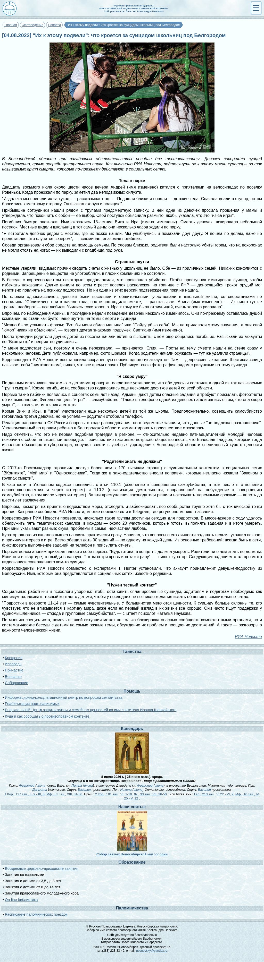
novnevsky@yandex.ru (152, 950)
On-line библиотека (21, 900)
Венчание (13, 677)
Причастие (14, 670)
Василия (84, 789)
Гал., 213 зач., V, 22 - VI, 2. (214, 794)
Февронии (26, 785)
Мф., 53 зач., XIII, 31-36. (64, 794)
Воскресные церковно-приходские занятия (41, 868)
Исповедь (13, 664)
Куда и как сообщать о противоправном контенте (47, 716)
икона (40, 785)
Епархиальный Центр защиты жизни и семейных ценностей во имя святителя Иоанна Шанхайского (90, 710)
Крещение (13, 658)
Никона (126, 789)
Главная (10, 25)
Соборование (16, 683)
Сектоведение (32, 25)
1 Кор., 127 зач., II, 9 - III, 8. (24, 794)
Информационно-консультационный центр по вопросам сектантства (63, 697)
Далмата (39, 789)
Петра (76, 785)
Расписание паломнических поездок (36, 914)
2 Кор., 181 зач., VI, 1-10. (114, 794)
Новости (54, 25)
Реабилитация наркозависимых (32, 704)
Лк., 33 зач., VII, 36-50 (150, 794)
